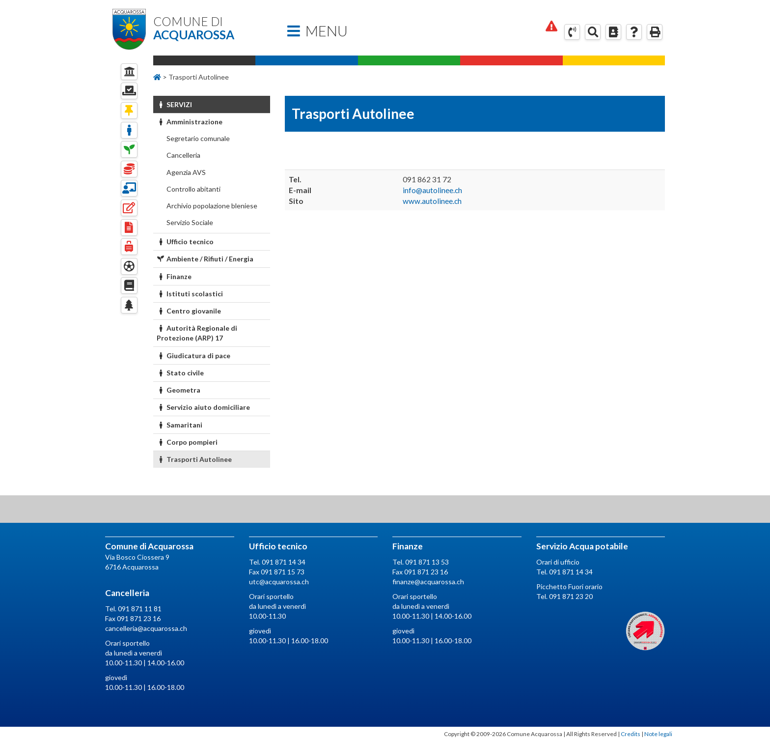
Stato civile (180, 373)
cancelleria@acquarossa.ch (146, 628)
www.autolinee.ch (432, 201)
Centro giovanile (189, 311)
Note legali (658, 734)
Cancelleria (182, 155)
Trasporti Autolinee (194, 459)
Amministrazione (190, 121)
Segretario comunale (197, 138)
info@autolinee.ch (432, 190)
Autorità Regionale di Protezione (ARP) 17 (197, 333)
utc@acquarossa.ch (279, 581)
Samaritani (180, 425)
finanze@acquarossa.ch (428, 581)
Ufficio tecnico (185, 241)
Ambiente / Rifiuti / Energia (205, 259)
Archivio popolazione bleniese (211, 205)
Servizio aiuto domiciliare (203, 407)
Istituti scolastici (190, 293)
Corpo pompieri (187, 442)
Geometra (179, 390)
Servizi (174, 104)
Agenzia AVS (185, 172)
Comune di (211, 28)
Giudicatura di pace (194, 355)
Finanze (174, 276)
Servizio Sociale (189, 222)
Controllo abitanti (192, 189)
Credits (630, 734)
